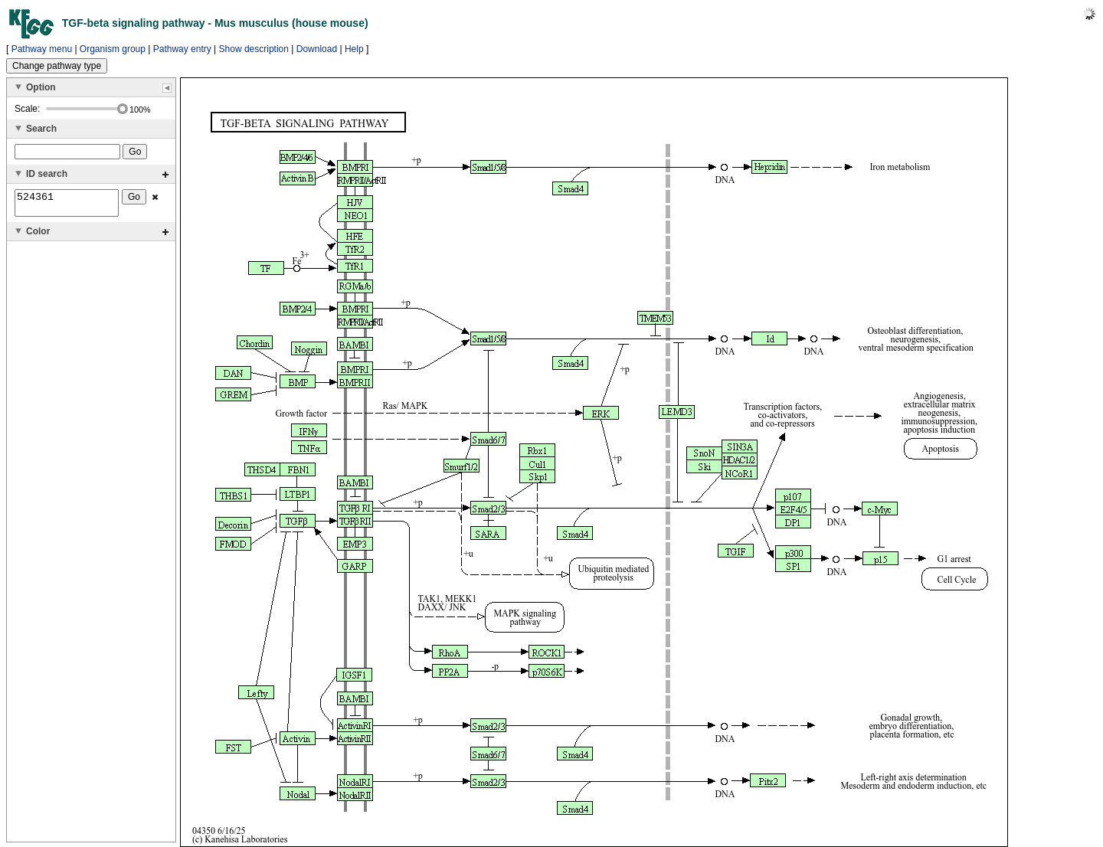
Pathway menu (41, 49)
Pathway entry (182, 49)
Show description (254, 49)
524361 (67, 205)
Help (354, 49)
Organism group (113, 49)
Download (316, 49)
